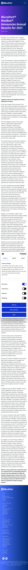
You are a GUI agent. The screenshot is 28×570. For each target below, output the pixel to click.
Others (3, 514)
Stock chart (4, 546)
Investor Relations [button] (5, 536)
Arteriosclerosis (5, 527)
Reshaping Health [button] (5, 530)
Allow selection (14, 309)
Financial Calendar (5, 539)
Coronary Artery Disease (6, 519)
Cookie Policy (4, 553)
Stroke (3, 523)
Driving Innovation (5, 532)
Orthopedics (4, 506)
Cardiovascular (5, 505)
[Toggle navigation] (25, 2)
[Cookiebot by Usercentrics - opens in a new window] (20, 254)
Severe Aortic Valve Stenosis (7, 524)
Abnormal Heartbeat (6, 522)
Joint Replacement (5, 521)
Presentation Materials (6, 544)
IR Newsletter (4, 545)
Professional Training (6, 533)
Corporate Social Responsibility (8, 497)
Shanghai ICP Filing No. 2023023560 (6, 562)
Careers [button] (3, 556)
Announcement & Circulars (7, 538)
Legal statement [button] (5, 549)
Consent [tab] (5, 258)
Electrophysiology (5, 510)
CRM (3, 507)
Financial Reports (5, 542)
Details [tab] (14, 258)
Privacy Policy (4, 551)
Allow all (14, 305)
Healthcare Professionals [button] (6, 503)
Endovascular (4, 511)
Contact (3, 498)
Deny (14, 314)
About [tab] (23, 258)
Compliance (4, 500)
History (3, 495)
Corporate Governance (6, 540)
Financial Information (6, 543)
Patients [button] (3, 517)
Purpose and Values (5, 496)
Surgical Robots (5, 513)
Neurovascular (4, 512)
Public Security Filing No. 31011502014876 (20, 562)
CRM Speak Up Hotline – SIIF (7, 508)
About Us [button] (4, 493)
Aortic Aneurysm (5, 526)
